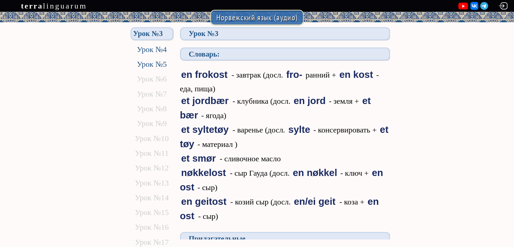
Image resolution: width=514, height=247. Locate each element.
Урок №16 (151, 227)
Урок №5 (152, 64)
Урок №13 (151, 183)
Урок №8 (152, 108)
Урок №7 (152, 94)
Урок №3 (148, 33)
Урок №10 (151, 138)
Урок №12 (151, 168)
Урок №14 (151, 197)
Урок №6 (152, 79)
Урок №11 (152, 153)
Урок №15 (151, 212)
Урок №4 (152, 49)
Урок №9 (152, 123)
